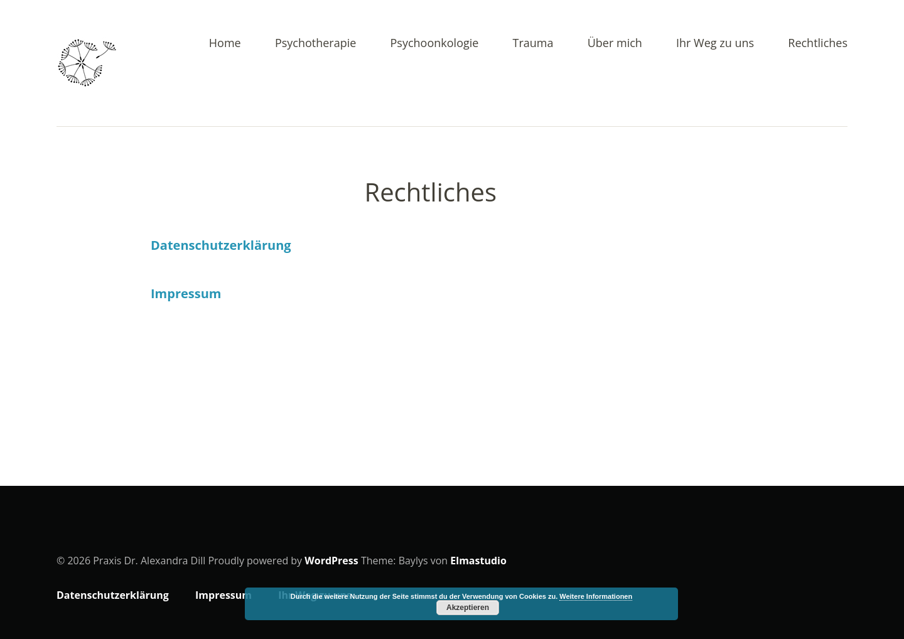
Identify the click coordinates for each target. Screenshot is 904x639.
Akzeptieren (467, 607)
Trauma (533, 43)
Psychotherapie (316, 43)
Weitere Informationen (595, 596)
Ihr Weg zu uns (715, 43)
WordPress (331, 560)
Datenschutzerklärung (221, 245)
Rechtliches (818, 43)
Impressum (186, 293)
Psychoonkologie (434, 43)
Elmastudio (478, 560)
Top (834, 596)
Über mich (615, 43)
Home (225, 43)
